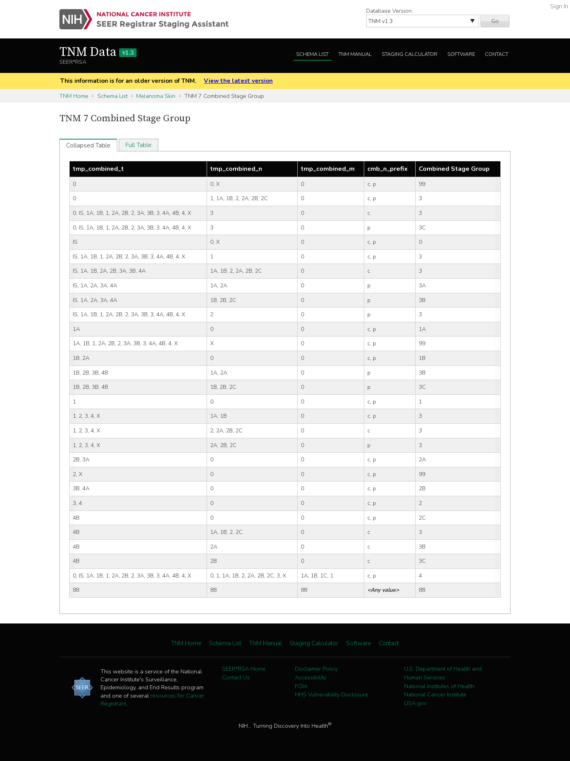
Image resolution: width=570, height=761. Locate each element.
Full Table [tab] (138, 145)
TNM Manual (355, 54)
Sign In (559, 6)
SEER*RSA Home (244, 669)
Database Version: (389, 11)
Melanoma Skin (155, 96)
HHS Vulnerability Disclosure (331, 694)
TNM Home (73, 96)
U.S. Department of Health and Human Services (443, 673)
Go (495, 21)
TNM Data (98, 52)
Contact (496, 54)
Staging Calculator (409, 54)
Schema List (312, 54)
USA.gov (415, 703)
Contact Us (236, 677)
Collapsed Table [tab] (88, 145)
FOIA (301, 686)
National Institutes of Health (439, 686)
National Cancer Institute (435, 694)
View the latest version (238, 81)
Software (461, 54)
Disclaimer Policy (316, 669)
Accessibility (310, 677)
